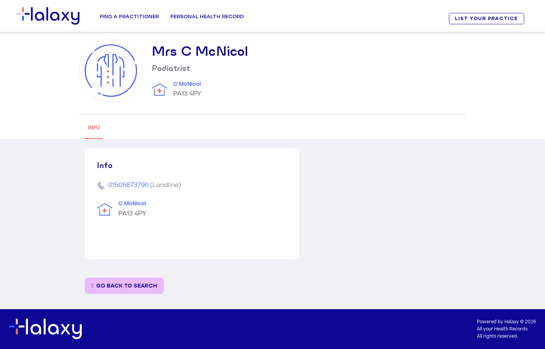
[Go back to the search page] (124, 286)
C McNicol (187, 84)
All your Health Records (502, 329)
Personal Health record (207, 16)
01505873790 (128, 185)
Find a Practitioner (129, 16)
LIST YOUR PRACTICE (486, 18)
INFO (94, 127)
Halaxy (512, 322)
